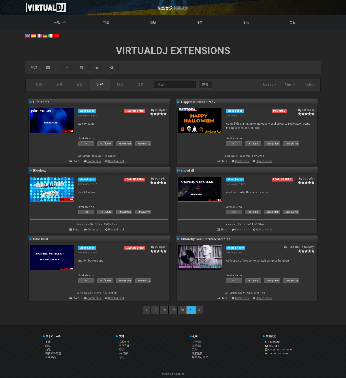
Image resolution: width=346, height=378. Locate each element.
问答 (121, 349)
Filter (290, 85)
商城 (153, 22)
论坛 (121, 357)
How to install (116, 161)
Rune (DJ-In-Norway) (301, 247)
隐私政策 (197, 353)
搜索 (205, 85)
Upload (310, 85)
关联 (293, 22)
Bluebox (39, 170)
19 (173, 310)
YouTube (272, 345)
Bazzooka (308, 110)
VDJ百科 (123, 353)
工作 (194, 349)
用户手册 (123, 345)
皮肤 (59, 85)
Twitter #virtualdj (276, 353)
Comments (94, 161)
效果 (79, 85)
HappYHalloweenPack (198, 102)
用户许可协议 (200, 357)
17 (155, 310)
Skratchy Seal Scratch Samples (205, 239)
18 (164, 310)
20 (182, 310)
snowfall (187, 170)
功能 (48, 349)
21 (191, 310)
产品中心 (60, 22)
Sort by (269, 85)
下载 (106, 22)
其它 (140, 85)
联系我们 (197, 345)
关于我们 (197, 341)
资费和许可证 (53, 353)
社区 (199, 22)
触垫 (120, 85)
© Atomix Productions (173, 373)
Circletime (41, 102)
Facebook (272, 341)
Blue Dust (40, 239)
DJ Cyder (161, 110)
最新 (39, 85)
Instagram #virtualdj (278, 349)
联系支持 (123, 341)
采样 (100, 85)
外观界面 (50, 357)
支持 (246, 22)
